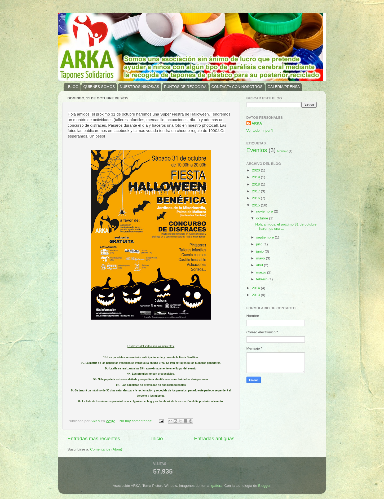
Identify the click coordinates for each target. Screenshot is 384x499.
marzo (261, 272)
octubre (262, 218)
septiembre (265, 237)
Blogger (264, 486)
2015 (256, 205)
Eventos (256, 150)
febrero (262, 279)
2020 (256, 170)
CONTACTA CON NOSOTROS (237, 87)
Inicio (157, 438)
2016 (256, 198)
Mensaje (282, 151)
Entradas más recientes (94, 438)
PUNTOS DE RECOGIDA (185, 87)
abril (260, 265)
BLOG (73, 87)
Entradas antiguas (214, 438)
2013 (256, 295)
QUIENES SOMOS (99, 87)
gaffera (216, 486)
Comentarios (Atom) (106, 449)
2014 (256, 288)
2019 (256, 177)
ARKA (257, 123)
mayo (261, 258)
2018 (256, 184)
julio (260, 244)
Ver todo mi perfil (259, 131)
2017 (256, 191)
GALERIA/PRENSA (283, 87)
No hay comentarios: (136, 421)
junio (260, 251)
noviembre (265, 211)
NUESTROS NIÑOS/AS (139, 87)
